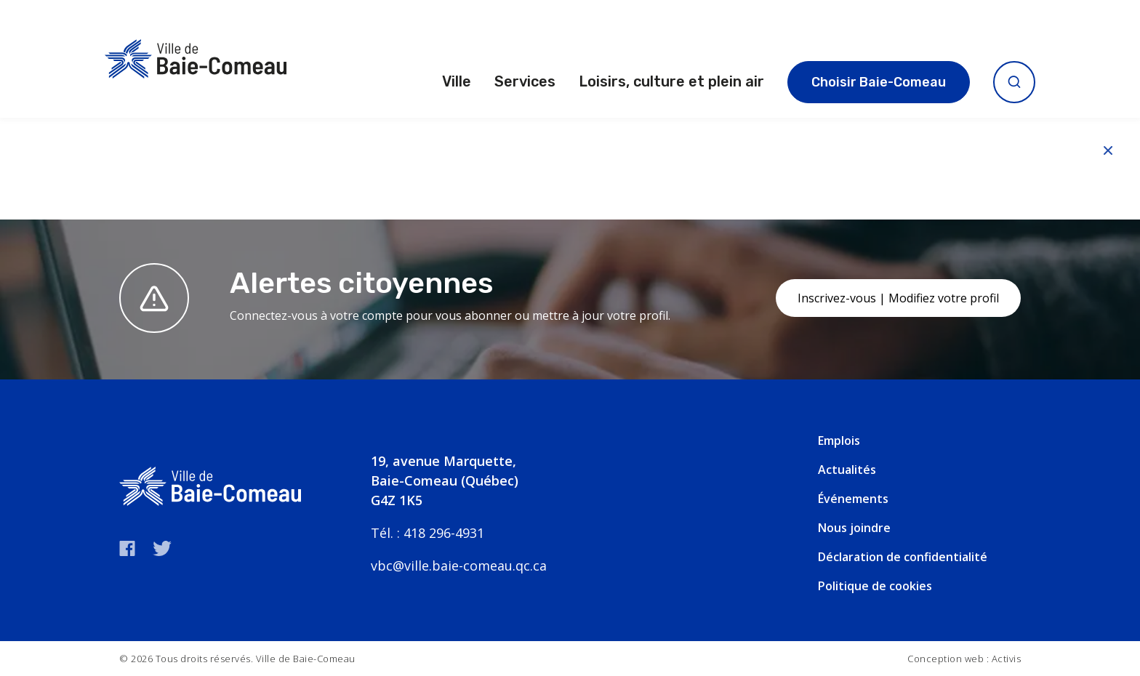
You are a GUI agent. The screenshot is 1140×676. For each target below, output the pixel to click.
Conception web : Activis (964, 658)
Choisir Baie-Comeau (878, 82)
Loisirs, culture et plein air (671, 81)
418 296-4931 (444, 533)
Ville (456, 81)
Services (524, 81)
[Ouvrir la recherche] (1014, 82)
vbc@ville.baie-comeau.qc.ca (459, 565)
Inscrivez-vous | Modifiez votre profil (898, 298)
